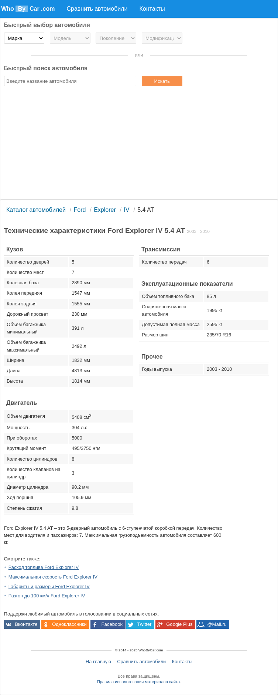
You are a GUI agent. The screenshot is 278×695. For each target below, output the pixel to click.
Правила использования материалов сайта (138, 681)
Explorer (105, 210)
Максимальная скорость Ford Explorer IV (52, 577)
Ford (80, 210)
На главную (98, 661)
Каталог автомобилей (36, 210)
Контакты (182, 661)
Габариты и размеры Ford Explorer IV (49, 586)
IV (126, 210)
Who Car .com (28, 9)
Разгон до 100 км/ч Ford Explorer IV (46, 596)
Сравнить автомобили (141, 661)
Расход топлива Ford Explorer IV (43, 567)
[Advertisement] (139, 144)
